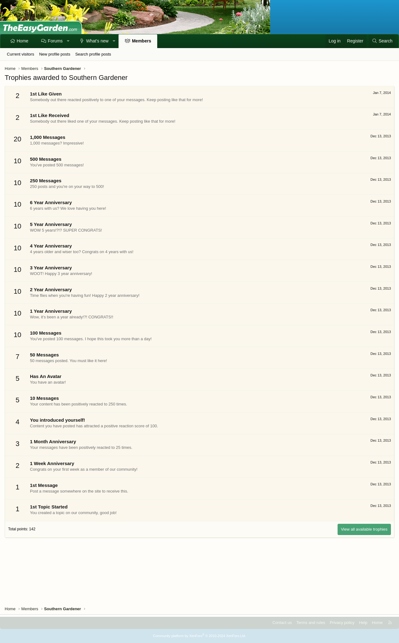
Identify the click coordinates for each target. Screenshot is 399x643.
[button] (68, 41)
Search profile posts (93, 54)
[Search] (382, 41)
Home (22, 40)
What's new (97, 40)
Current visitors (20, 54)
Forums (55, 40)
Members (141, 40)
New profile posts (54, 54)
